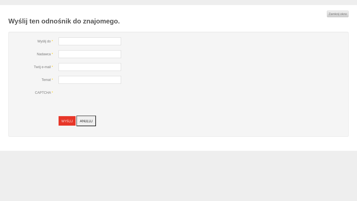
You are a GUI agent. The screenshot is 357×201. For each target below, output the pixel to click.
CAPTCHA (44, 93)
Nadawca (45, 54)
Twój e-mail (43, 67)
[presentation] (101, 100)
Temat (47, 80)
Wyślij (67, 120)
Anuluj (86, 120)
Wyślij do (45, 41)
